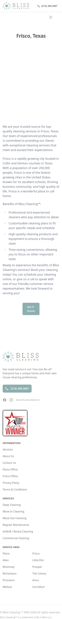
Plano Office (10, 469)
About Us (8, 456)
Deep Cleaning (12, 505)
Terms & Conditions (15, 489)
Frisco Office (10, 476)
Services (8, 449)
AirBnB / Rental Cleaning (18, 531)
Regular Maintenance (16, 525)
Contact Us (9, 463)
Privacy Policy (11, 483)
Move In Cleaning (13, 511)
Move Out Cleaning (14, 518)
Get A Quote (31, 309)
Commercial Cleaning (16, 538)
